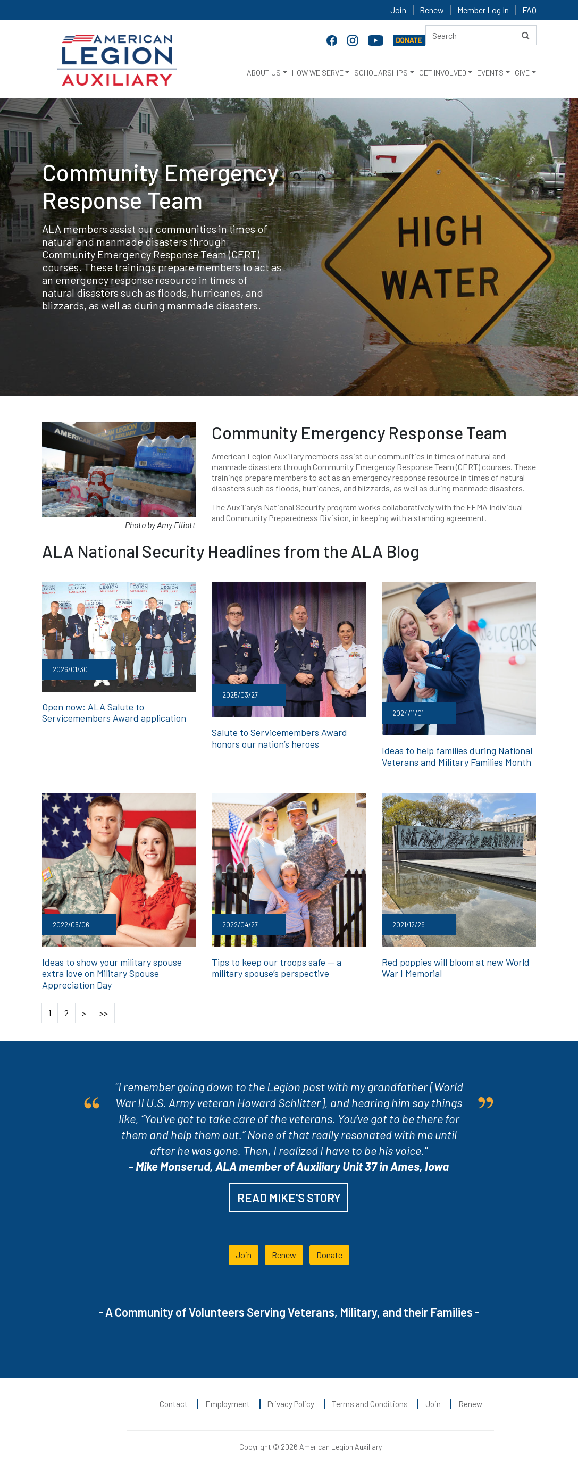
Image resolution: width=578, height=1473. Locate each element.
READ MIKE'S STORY (289, 1197)
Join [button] (244, 1255)
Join (398, 10)
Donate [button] (329, 1255)
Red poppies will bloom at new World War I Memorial (456, 968)
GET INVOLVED (442, 72)
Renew (432, 10)
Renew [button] (284, 1255)
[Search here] (481, 35)
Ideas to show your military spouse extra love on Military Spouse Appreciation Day (112, 973)
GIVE (522, 72)
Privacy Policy (290, 1404)
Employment (227, 1404)
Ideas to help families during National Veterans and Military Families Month (457, 756)
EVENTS (490, 72)
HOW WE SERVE (318, 72)
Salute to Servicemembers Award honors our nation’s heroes (279, 738)
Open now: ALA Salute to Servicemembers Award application (114, 712)
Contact (174, 1404)
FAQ (529, 10)
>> (103, 1013)
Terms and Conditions (370, 1404)
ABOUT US (264, 72)
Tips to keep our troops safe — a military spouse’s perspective (276, 968)
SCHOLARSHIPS (381, 72)
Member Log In (483, 10)
